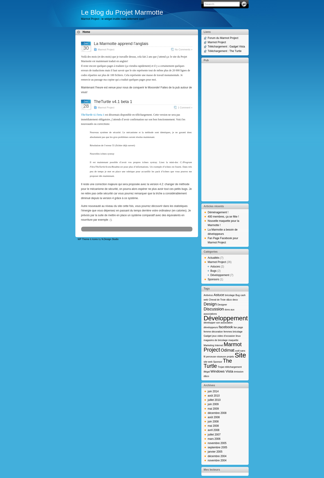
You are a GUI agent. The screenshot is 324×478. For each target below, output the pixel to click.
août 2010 (214, 395)
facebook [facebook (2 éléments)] (226, 327)
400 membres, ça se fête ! (223, 216)
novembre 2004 (217, 460)
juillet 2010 (214, 400)
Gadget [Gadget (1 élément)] (208, 335)
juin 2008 (213, 421)
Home (86, 32)
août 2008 (214, 417)
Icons (95, 239)
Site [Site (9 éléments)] (240, 355)
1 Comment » (185, 107)
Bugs (213, 270)
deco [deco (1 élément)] (235, 299)
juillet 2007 (214, 434)
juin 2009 (213, 404)
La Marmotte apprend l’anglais (121, 43)
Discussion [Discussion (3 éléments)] (214, 309)
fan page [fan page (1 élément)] (238, 327)
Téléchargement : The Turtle (225, 51)
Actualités (213, 257)
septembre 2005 (217, 447)
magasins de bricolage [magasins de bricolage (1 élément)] (216, 340)
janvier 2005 (215, 451)
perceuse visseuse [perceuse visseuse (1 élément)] (216, 356)
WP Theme (83, 239)
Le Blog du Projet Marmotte (122, 12)
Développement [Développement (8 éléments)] (226, 318)
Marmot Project (106, 49)
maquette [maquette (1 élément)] (233, 340)
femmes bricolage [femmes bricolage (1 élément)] (233, 331)
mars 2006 (214, 438)
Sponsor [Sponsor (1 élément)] (217, 361)
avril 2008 (213, 430)
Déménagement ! (218, 212)
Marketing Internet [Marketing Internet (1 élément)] (213, 345)
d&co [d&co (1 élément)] (229, 299)
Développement (219, 275)
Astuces (215, 266)
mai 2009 (213, 408)
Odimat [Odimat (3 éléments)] (227, 350)
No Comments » (183, 49)
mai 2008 (213, 425)
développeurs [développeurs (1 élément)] (211, 327)
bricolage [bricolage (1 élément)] (230, 295)
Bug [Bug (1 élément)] (237, 295)
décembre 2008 (217, 413)
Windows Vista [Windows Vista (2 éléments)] (222, 371)
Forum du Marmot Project (223, 38)
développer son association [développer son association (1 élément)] (218, 322)
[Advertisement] (225, 131)
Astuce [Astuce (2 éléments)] (219, 295)
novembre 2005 (217, 443)
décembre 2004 (217, 456)
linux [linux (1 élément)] (238, 335)
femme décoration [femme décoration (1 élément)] (213, 331)
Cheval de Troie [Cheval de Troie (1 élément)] (217, 299)
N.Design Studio (109, 239)
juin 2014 (213, 391)
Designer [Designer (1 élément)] (222, 304)
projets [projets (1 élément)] (230, 356)
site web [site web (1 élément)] (208, 361)
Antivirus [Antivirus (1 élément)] (208, 295)
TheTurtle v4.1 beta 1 (113, 101)
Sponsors (213, 279)
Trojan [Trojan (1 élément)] (221, 367)
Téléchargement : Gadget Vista (226, 46)
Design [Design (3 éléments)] (210, 304)
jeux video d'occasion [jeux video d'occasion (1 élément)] (223, 335)
